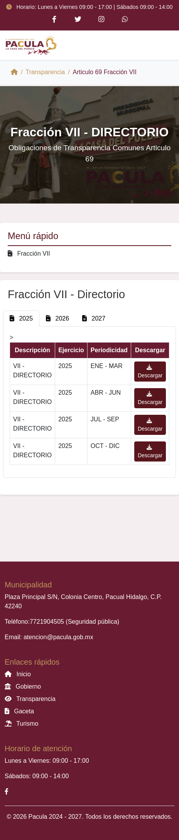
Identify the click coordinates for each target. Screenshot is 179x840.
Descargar (150, 371)
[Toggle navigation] (163, 45)
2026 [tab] (57, 318)
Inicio (18, 674)
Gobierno (23, 686)
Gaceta (19, 711)
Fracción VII (29, 253)
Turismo (21, 723)
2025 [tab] (21, 318)
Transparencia (45, 72)
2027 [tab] (93, 318)
